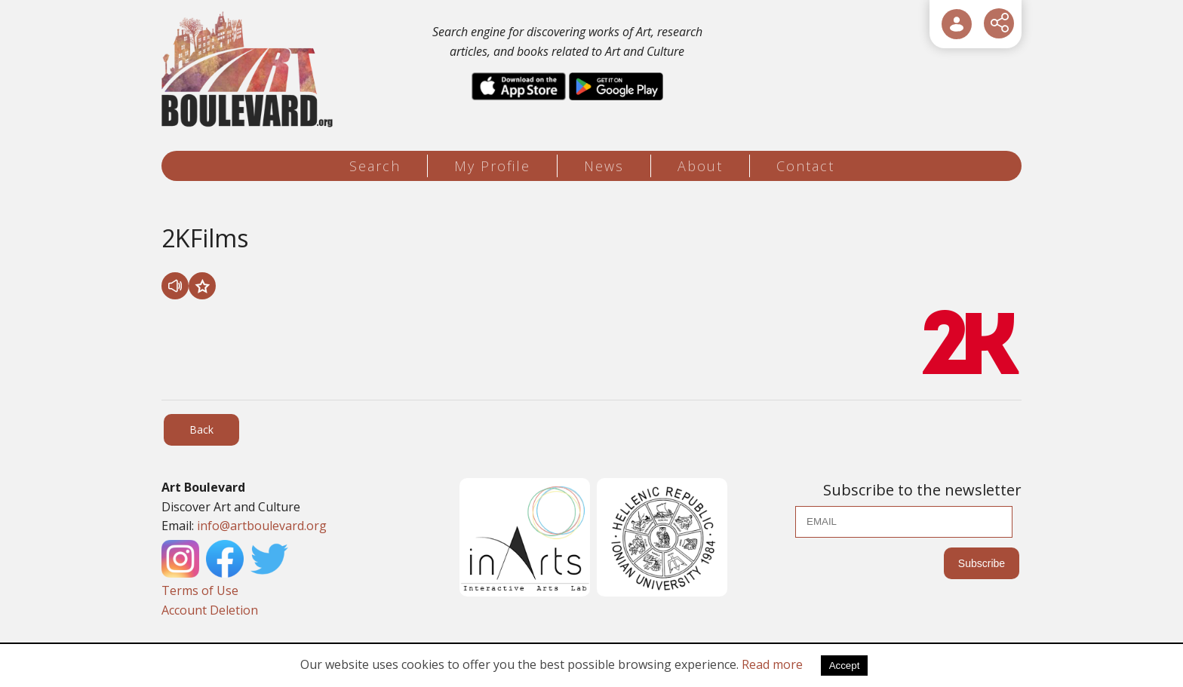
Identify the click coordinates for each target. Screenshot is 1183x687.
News (604, 166)
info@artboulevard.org (262, 525)
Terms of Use (199, 590)
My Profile (492, 166)
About (700, 166)
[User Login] (957, 24)
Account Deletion (209, 610)
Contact (805, 166)
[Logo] (249, 69)
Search (375, 166)
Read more (772, 664)
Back (201, 429)
